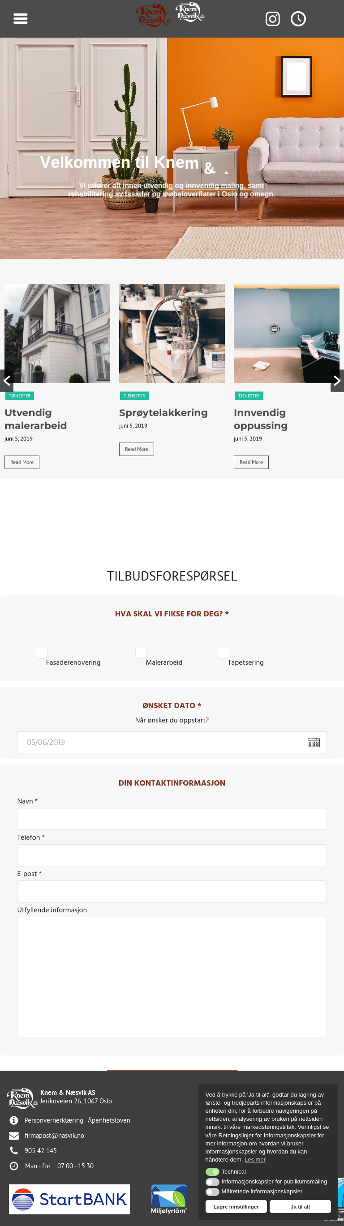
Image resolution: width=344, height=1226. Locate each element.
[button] (6, 414)
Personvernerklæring (54, 1120)
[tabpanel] (57, 414)
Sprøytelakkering (163, 446)
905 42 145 (41, 1150)
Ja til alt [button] (300, 1206)
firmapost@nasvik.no (54, 1135)
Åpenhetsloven (109, 1120)
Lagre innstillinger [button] (236, 1206)
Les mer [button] (255, 1159)
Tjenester (19, 429)
